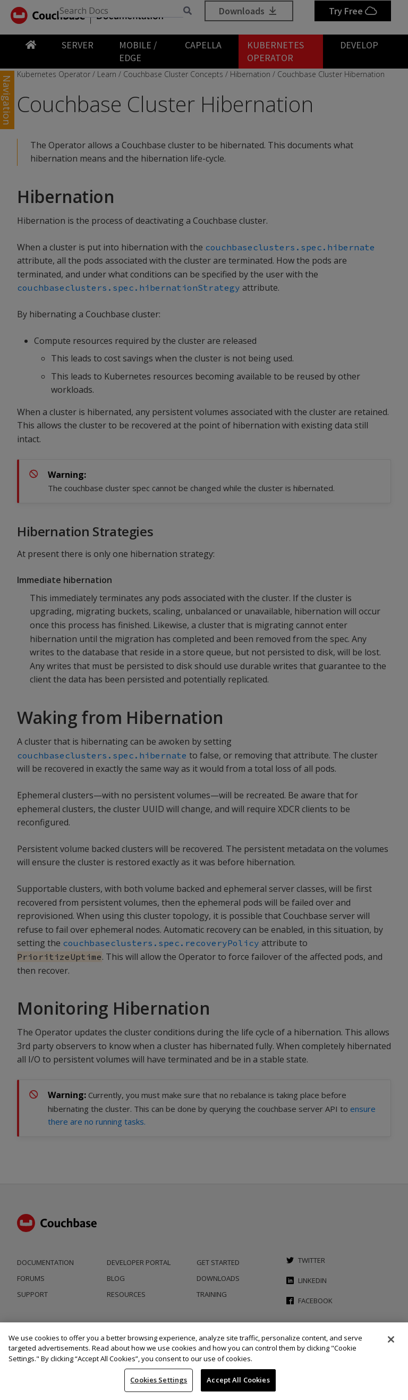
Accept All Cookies (238, 1380)
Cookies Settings (158, 1380)
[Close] (391, 1339)
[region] (204, 1361)
